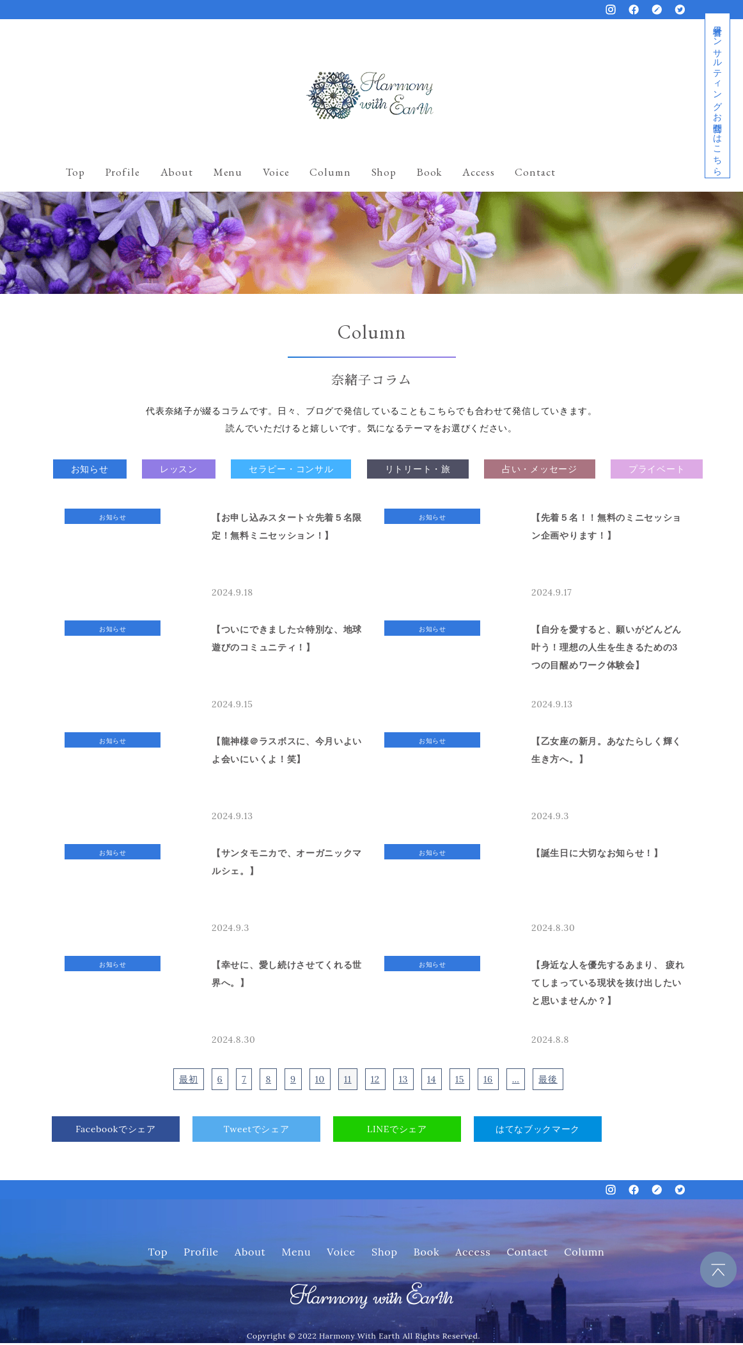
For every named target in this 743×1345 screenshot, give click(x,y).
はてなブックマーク (538, 1129)
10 (320, 1079)
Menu (228, 172)
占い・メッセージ (539, 469)
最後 (547, 1079)
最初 (188, 1079)
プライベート (657, 469)
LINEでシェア (397, 1129)
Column (329, 172)
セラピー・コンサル (291, 469)
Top (75, 172)
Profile (123, 172)
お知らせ (90, 469)
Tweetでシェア (257, 1129)
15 (459, 1079)
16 (488, 1079)
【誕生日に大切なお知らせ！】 (597, 853)
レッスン (179, 469)
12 (375, 1079)
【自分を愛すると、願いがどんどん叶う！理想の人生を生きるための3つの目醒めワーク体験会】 (606, 647)
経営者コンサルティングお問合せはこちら (717, 95)
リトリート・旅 (418, 469)
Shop (384, 172)
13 (403, 1079)
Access (478, 172)
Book (429, 172)
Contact (535, 172)
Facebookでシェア (115, 1129)
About (176, 172)
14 (431, 1079)
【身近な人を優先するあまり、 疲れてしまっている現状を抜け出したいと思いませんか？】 (608, 982)
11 (348, 1079)
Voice (276, 172)
